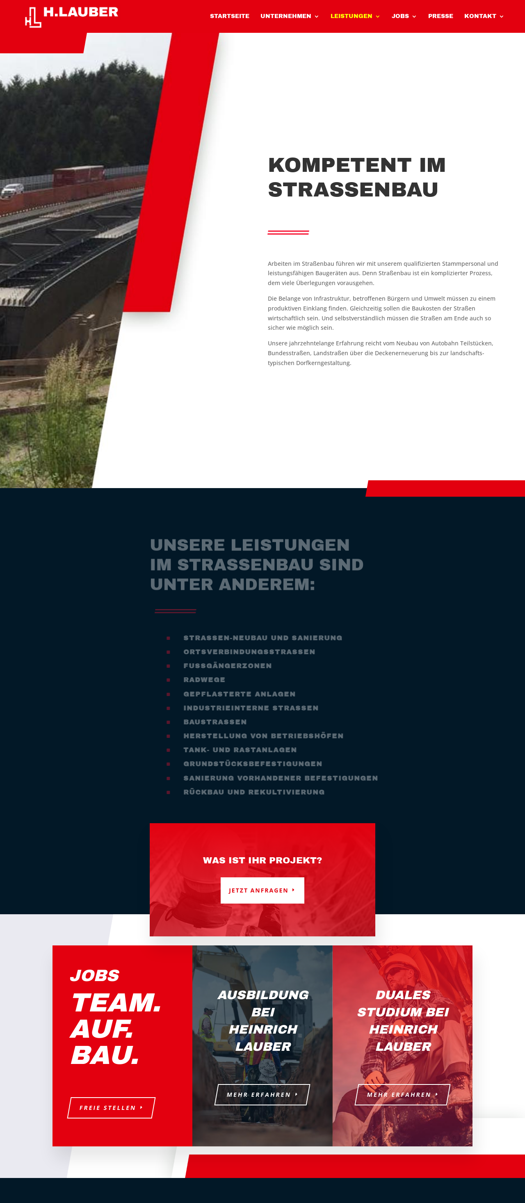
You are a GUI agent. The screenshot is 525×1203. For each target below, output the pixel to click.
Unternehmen (285, 16)
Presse (440, 16)
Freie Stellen (108, 1108)
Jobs (400, 16)
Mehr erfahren (259, 1094)
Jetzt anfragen (258, 890)
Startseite (229, 16)
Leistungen (351, 16)
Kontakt (480, 16)
